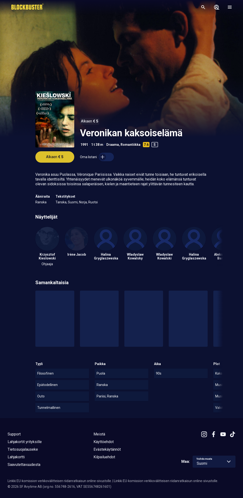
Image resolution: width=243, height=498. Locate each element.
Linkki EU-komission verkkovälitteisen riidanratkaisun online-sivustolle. (60, 481)
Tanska (61, 202)
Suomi (73, 202)
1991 (84, 144)
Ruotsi (93, 202)
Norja (83, 202)
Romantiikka (130, 144)
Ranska (41, 202)
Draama (112, 144)
